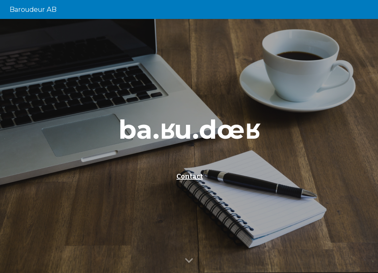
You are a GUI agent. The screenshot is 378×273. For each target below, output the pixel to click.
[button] (189, 261)
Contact (189, 176)
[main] (189, 130)
